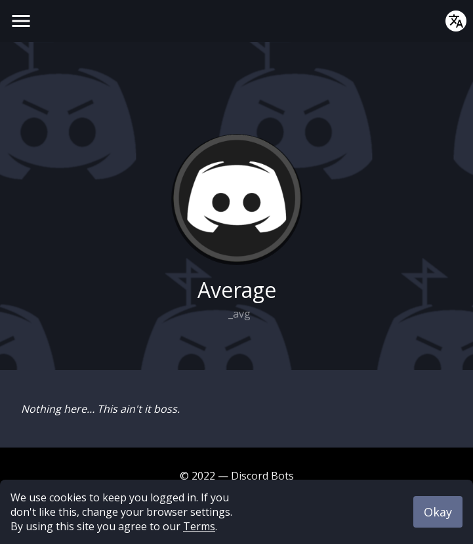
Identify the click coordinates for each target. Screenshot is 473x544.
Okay (438, 512)
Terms (199, 526)
